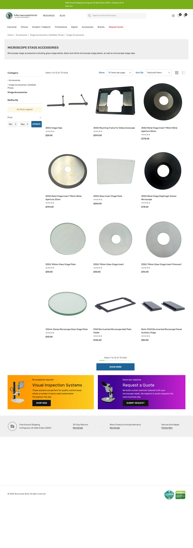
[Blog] (62, 16)
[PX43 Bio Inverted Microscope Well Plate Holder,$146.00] (115, 304)
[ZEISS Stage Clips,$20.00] (68, 102)
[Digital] (74, 27)
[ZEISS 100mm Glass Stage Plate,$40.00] (68, 239)
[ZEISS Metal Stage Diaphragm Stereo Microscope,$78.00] (163, 170)
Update (36, 124)
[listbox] (158, 72)
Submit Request (135, 403)
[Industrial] (11, 27)
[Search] (89, 16)
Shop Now (41, 403)
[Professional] (61, 27)
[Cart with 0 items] (184, 16)
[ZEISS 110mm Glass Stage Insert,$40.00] (115, 239)
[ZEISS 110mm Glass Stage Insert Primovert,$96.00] (163, 239)
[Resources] (49, 16)
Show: (102, 73)
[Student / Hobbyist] (41, 27)
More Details (78, 428)
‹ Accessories (14, 80)
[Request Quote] (116, 27)
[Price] (25, 118)
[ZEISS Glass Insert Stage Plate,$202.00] (115, 170)
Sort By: (140, 73)
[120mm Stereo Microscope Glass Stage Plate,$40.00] (68, 304)
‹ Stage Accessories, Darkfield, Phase (22, 86)
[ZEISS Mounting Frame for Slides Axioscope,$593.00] (115, 102)
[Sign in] (173, 16)
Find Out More (167, 428)
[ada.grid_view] (176, 72)
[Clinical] (24, 27)
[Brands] (101, 27)
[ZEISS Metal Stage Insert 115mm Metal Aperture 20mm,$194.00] (68, 170)
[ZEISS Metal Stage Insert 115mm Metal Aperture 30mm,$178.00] (163, 102)
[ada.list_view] (183, 72)
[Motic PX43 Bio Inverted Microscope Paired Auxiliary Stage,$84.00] (163, 304)
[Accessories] (87, 27)
